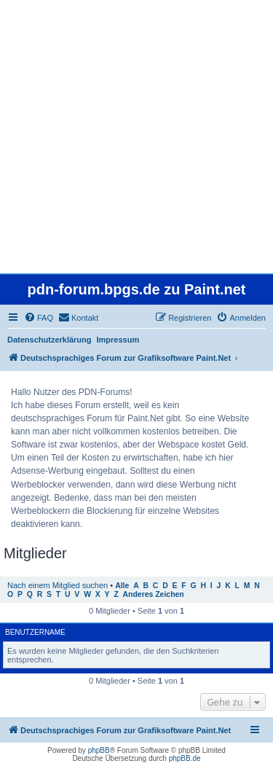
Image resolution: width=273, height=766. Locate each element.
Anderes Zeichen (153, 594)
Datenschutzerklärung (49, 339)
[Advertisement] (136, 136)
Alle (122, 586)
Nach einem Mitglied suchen (57, 585)
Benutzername (35, 632)
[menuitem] (38, 318)
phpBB (99, 750)
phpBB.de (185, 758)
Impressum (118, 339)
